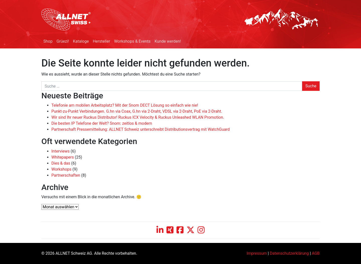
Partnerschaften (65, 175)
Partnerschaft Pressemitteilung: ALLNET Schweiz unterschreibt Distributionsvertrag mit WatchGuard (140, 129)
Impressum (257, 253)
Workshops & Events (132, 41)
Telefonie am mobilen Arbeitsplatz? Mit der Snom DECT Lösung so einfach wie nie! (124, 105)
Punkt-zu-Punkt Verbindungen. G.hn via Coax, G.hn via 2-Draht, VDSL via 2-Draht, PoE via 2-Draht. (136, 111)
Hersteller (101, 41)
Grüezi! (62, 41)
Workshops (61, 169)
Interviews (60, 151)
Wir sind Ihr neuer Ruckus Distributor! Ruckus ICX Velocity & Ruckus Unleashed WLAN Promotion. (137, 117)
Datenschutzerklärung (289, 253)
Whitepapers (62, 157)
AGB (316, 253)
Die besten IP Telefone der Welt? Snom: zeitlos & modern (101, 123)
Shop (47, 41)
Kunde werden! (167, 41)
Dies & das (60, 163)
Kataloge (81, 41)
